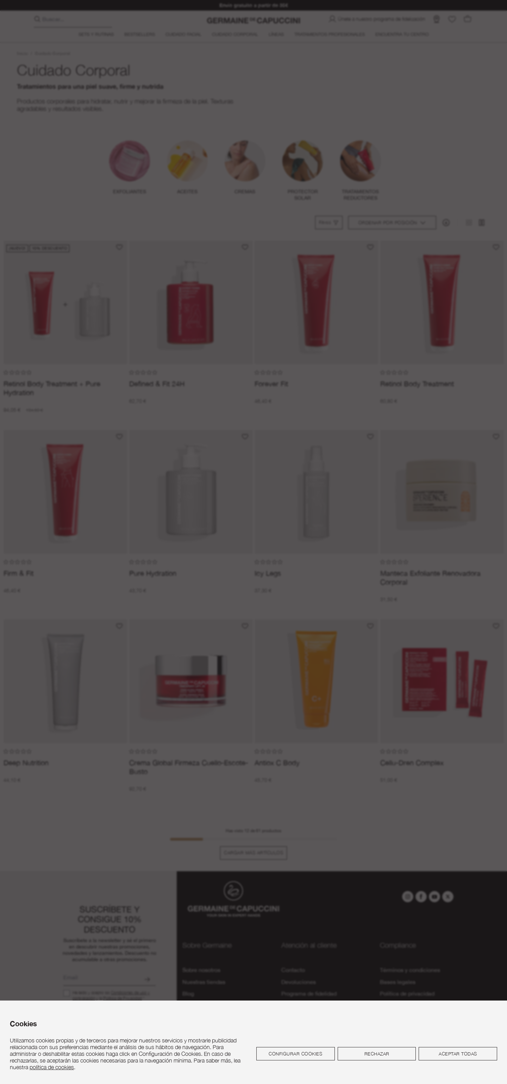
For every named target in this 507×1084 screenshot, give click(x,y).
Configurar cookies (295, 1054)
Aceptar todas (458, 1054)
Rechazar (376, 1054)
